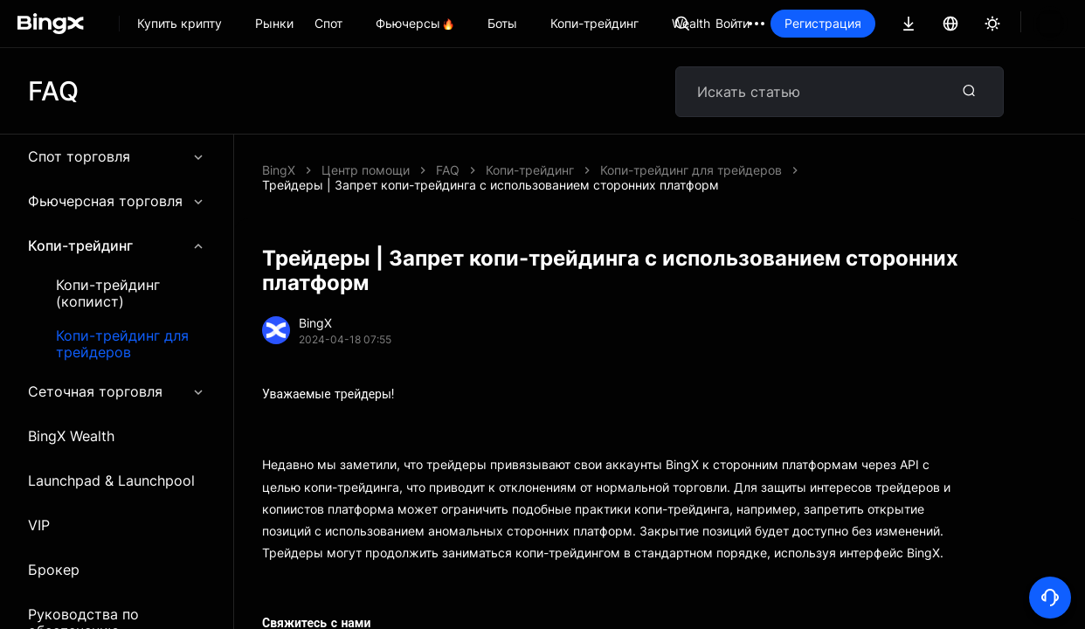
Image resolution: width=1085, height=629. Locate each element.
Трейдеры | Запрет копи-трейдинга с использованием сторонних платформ (664, 169)
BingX (278, 169)
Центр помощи (365, 169)
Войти (792, 23)
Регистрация (882, 23)
